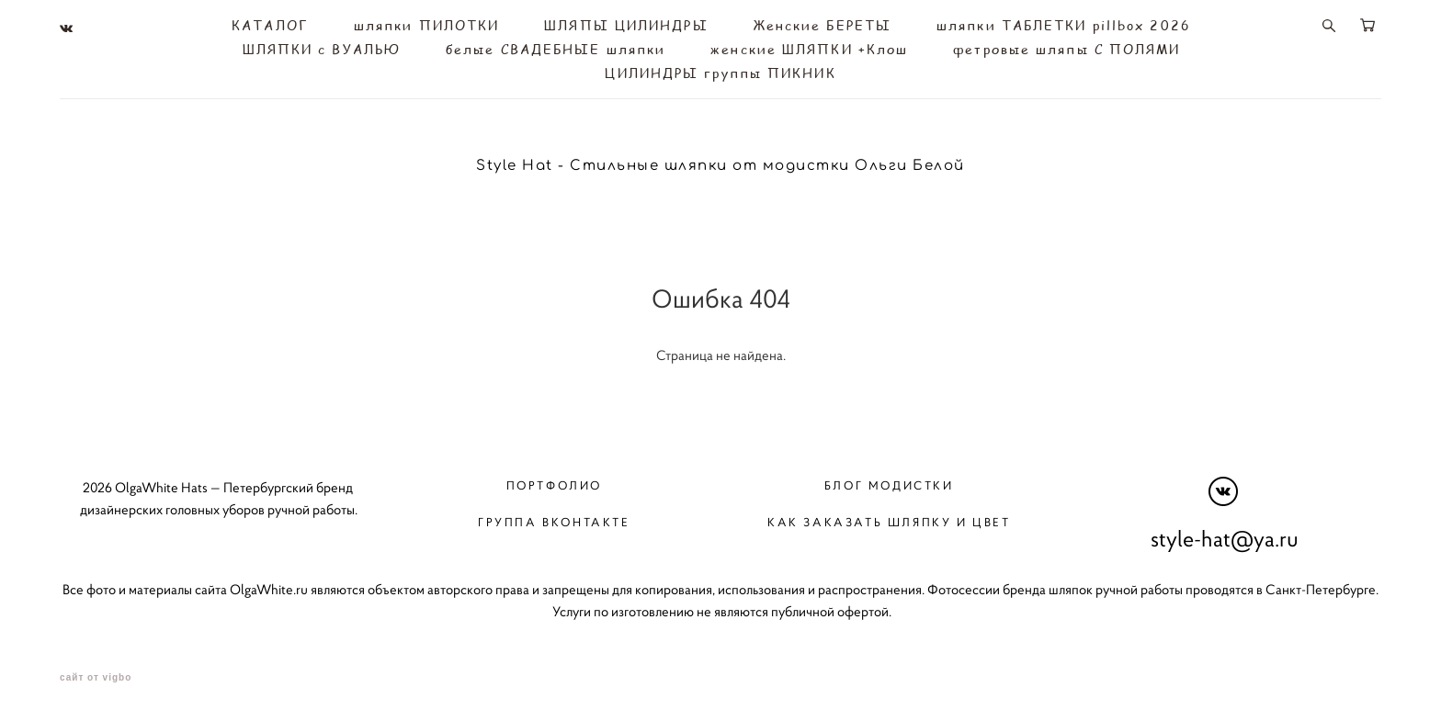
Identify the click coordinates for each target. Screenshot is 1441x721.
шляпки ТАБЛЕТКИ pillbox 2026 (1063, 25)
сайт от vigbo (95, 677)
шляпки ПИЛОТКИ (426, 25)
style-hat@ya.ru (1225, 538)
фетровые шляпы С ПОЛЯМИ (1066, 49)
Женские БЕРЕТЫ (822, 25)
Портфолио (554, 484)
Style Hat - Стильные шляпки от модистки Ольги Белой (720, 166)
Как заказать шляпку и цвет (889, 522)
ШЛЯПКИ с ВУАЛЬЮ (322, 49)
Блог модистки (889, 484)
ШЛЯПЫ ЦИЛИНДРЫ (626, 25)
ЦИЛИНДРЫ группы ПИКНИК (720, 73)
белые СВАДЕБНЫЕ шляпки (555, 49)
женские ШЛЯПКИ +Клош (809, 49)
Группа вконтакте (554, 522)
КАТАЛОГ (270, 25)
